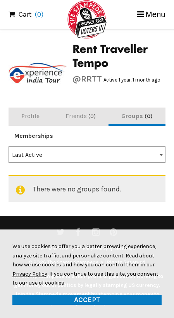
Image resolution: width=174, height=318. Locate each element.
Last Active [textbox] (27, 154)
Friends (80, 116)
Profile (30, 116)
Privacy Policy (29, 274)
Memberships (33, 135)
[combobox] (87, 154)
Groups (137, 116)
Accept (87, 299)
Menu (155, 14)
